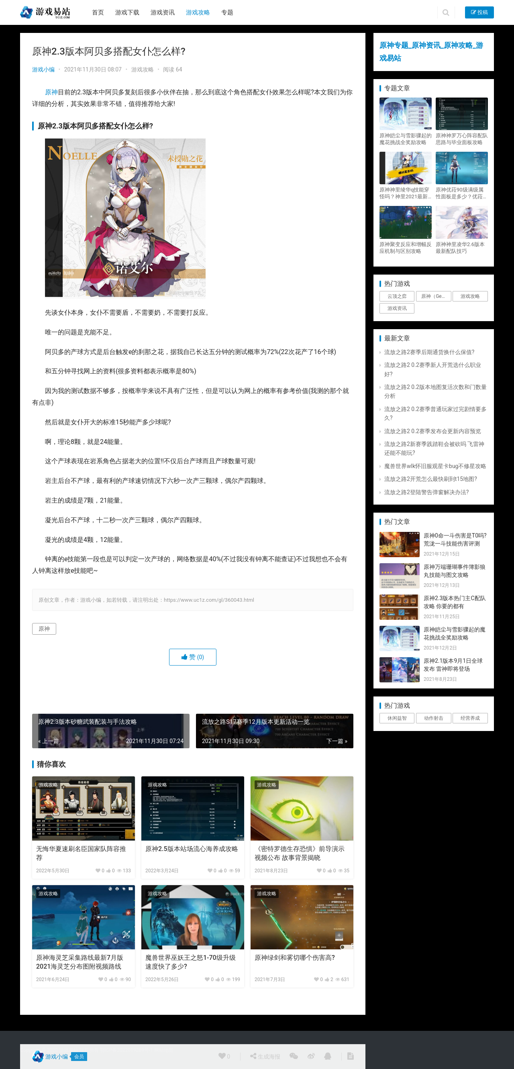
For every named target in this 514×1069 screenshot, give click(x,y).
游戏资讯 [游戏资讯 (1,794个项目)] (397, 308)
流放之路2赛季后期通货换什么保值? (429, 352)
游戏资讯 (163, 12)
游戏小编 (43, 69)
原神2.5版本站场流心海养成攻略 (191, 849)
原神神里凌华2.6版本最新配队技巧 (460, 247)
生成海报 (265, 1056)
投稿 (479, 12)
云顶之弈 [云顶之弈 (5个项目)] (397, 296)
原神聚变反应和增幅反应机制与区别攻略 (405, 247)
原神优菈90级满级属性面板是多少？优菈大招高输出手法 (462, 193)
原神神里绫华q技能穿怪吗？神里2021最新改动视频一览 (404, 193)
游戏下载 (127, 12)
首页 (98, 12)
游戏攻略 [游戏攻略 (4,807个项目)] (470, 296)
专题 (227, 12)
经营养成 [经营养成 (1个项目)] (470, 718)
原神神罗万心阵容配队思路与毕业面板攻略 (462, 138)
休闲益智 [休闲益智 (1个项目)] (397, 718)
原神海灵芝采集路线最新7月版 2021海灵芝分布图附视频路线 (79, 962)
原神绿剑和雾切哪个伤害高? (295, 957)
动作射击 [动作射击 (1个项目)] (433, 718)
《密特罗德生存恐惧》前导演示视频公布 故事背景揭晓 (300, 853)
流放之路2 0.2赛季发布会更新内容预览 (432, 431)
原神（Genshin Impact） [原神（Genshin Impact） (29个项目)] (436, 296)
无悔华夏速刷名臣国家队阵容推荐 (81, 853)
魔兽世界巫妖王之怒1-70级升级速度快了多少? (190, 962)
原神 (51, 92)
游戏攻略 (198, 12)
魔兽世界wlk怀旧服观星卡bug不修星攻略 (435, 466)
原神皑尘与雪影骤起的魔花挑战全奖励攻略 (405, 138)
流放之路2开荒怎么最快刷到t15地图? (430, 479)
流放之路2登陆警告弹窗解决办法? (426, 492)
